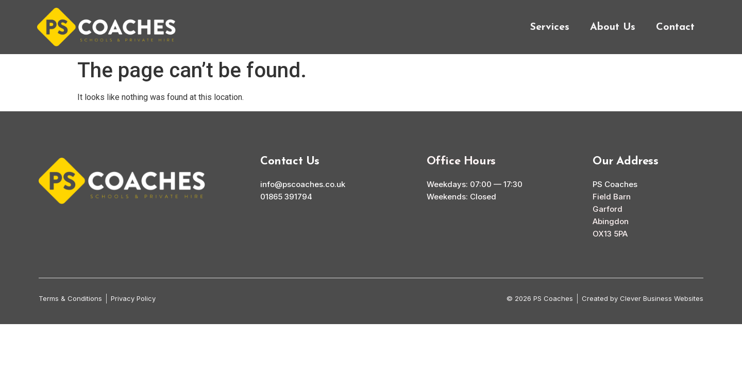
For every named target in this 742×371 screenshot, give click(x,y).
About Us (612, 27)
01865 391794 (286, 196)
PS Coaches (615, 184)
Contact (675, 27)
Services (549, 27)
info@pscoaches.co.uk (302, 184)
